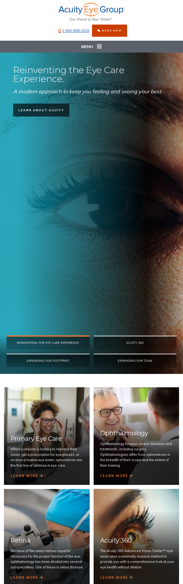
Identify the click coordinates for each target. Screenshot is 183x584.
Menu (91, 46)
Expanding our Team (135, 361)
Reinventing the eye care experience (48, 343)
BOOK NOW (109, 30)
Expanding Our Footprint (48, 361)
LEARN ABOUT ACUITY (41, 110)
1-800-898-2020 (74, 31)
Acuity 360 (134, 343)
